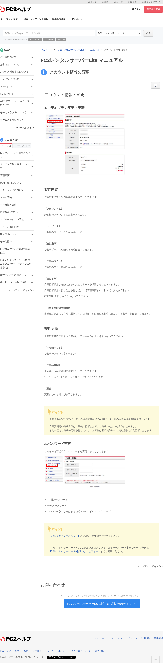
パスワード (49, 39)
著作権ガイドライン (81, 651)
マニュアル (94, 49)
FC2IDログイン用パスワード (64, 536)
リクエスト (131, 638)
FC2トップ (92, 2)
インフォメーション (112, 638)
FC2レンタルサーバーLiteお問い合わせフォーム (75, 551)
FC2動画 (105, 2)
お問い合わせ (76, 19)
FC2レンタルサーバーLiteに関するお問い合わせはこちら (102, 603)
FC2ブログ (132, 2)
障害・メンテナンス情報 (36, 19)
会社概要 (36, 651)
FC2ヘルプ (46, 49)
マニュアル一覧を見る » (150, 566)
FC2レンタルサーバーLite (70, 49)
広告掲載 (99, 651)
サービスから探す (10, 19)
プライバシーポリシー (56, 651)
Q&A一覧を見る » (24, 127)
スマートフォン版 (22, 146)
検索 (148, 33)
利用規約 (145, 638)
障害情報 (158, 638)
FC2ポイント (35, 39)
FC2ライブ (118, 2)
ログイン (136, 9)
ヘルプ (95, 638)
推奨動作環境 (58, 19)
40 (119, 33)
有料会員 (61, 39)
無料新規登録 (153, 9)
